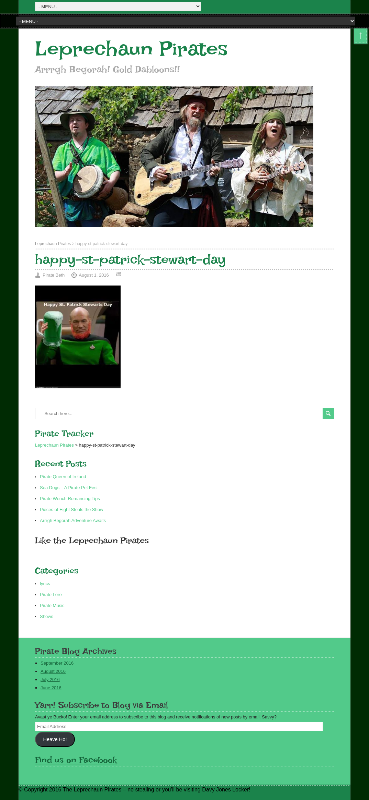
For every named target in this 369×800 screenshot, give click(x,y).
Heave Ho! (55, 739)
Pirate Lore (51, 594)
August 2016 (53, 671)
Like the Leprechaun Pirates (92, 540)
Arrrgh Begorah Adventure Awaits (73, 520)
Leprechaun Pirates (131, 48)
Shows (46, 616)
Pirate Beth (54, 275)
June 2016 (51, 687)
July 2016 (50, 679)
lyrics (45, 583)
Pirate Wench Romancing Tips (70, 498)
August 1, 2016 (94, 275)
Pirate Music (52, 605)
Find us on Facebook (76, 759)
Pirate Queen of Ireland (63, 476)
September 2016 (57, 663)
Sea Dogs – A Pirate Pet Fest (69, 487)
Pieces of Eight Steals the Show (71, 509)
